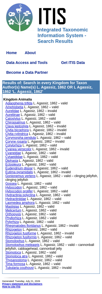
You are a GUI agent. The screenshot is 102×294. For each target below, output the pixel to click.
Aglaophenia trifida (18, 103)
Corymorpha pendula (20, 138)
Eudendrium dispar (19, 168)
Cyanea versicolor (18, 149)
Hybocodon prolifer (19, 191)
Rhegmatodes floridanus (23, 226)
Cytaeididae (14, 157)
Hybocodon (13, 187)
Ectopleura (13, 164)
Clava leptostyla (17, 126)
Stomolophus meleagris (22, 245)
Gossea (11, 184)
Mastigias (12, 206)
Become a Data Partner (27, 72)
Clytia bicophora (17, 130)
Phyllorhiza (13, 218)
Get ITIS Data (73, 62)
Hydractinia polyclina (20, 195)
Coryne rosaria (16, 141)
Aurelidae (12, 111)
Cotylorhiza (13, 145)
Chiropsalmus (15, 122)
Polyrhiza (12, 222)
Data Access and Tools (27, 62)
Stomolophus (14, 241)
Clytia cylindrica (16, 134)
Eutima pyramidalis (19, 172)
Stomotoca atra (16, 256)
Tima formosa (15, 264)
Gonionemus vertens (20, 176)
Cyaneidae (13, 153)
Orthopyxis (13, 214)
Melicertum (13, 210)
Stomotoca (13, 252)
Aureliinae (12, 115)
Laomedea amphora (20, 203)
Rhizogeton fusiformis (21, 237)
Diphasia (11, 161)
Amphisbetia (14, 107)
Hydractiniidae (15, 199)
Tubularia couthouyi (19, 268)
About (30, 53)
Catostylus (13, 118)
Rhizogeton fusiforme (20, 233)
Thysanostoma (16, 260)
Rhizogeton (13, 229)
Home (11, 53)
